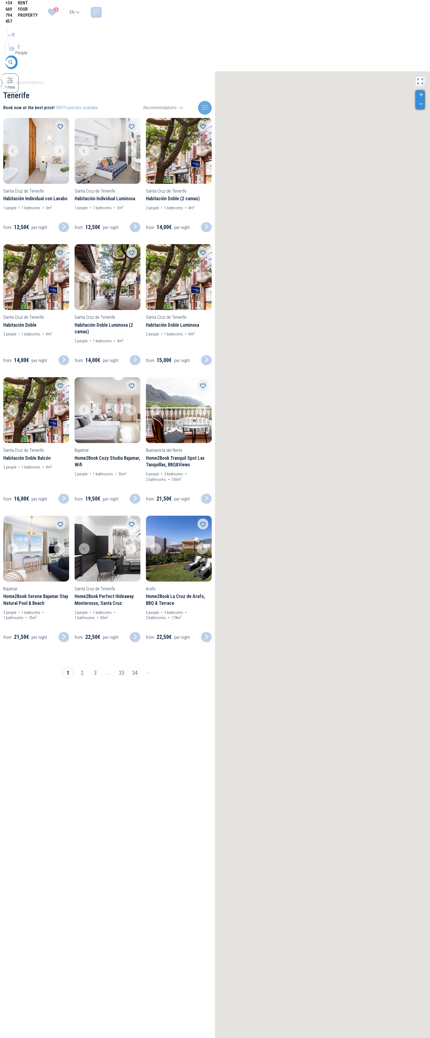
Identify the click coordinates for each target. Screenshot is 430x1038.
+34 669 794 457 (300, 12)
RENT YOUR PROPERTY (342, 12)
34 (135, 673)
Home (7, 82)
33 (122, 673)
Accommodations (30, 82)
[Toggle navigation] (421, 12)
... (109, 673)
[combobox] (399, 12)
